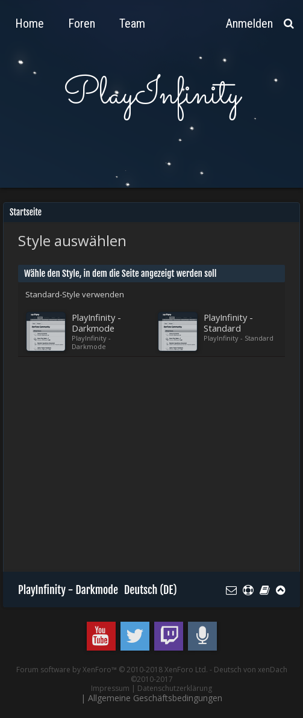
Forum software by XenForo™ (112, 669)
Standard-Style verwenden (74, 294)
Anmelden (249, 23)
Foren (81, 23)
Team (132, 23)
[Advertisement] (160, 470)
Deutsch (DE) (150, 589)
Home (29, 23)
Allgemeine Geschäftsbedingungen (155, 698)
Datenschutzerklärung (174, 688)
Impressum (110, 688)
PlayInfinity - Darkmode (68, 589)
